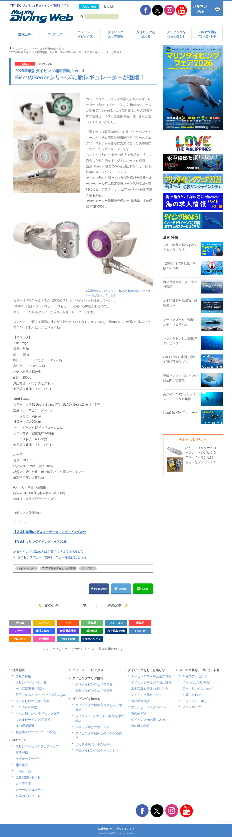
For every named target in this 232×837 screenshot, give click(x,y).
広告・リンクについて (197, 689)
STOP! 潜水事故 (26, 707)
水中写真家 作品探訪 (30, 689)
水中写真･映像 (116, 631)
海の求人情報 (140, 726)
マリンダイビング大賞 (31, 682)
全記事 (20, 623)
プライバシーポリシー (197, 701)
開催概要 (22, 765)
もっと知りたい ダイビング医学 (38, 713)
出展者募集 (23, 783)
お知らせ (139, 631)
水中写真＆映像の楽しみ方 (149, 689)
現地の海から (44, 631)
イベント (68, 623)
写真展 (92, 623)
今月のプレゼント (194, 676)
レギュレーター (26, 568)
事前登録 (22, 752)
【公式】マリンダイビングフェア (40, 542)
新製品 (25, 64)
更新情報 (44, 639)
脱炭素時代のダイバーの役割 (36, 732)
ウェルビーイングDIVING (33, 720)
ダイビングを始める (145, 34)
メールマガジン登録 (196, 682)
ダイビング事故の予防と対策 (151, 682)
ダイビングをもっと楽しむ (176, 34)
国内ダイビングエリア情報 (94, 684)
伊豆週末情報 (68, 631)
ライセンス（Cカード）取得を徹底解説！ (99, 718)
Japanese (89, 6)
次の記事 (114, 605)
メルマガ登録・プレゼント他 (199, 670)
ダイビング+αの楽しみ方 (148, 720)
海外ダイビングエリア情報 (94, 691)
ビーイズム (88, 568)
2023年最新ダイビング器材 (58, 568)
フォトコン (116, 623)
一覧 (83, 605)
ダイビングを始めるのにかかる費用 (98, 735)
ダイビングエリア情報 (115, 34)
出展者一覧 (23, 771)
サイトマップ (191, 707)
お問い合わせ (191, 695)
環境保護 (92, 631)
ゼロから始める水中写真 (33, 701)
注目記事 (24, 34)
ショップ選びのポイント (92, 727)
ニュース (44, 623)
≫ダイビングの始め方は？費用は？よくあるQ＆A (48, 551)
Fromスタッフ (92, 639)
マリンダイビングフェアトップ (37, 746)
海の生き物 (138, 713)
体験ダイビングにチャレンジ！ (97, 750)
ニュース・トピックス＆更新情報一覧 (38, 49)
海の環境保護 (25, 726)
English (109, 6)
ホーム (10, 48)
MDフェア (55, 34)
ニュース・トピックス (85, 34)
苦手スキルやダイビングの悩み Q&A (41, 695)
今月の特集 (23, 676)
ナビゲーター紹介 (28, 759)
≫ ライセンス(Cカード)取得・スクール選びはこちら (50, 557)
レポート (20, 631)
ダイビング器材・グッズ (148, 695)
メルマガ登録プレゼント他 (207, 34)
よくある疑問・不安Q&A (92, 744)
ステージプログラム (30, 790)
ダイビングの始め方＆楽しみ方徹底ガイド (98, 707)
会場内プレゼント (28, 796)
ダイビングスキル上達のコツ (151, 676)
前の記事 (52, 605)
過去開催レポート (28, 777)
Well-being (68, 639)
